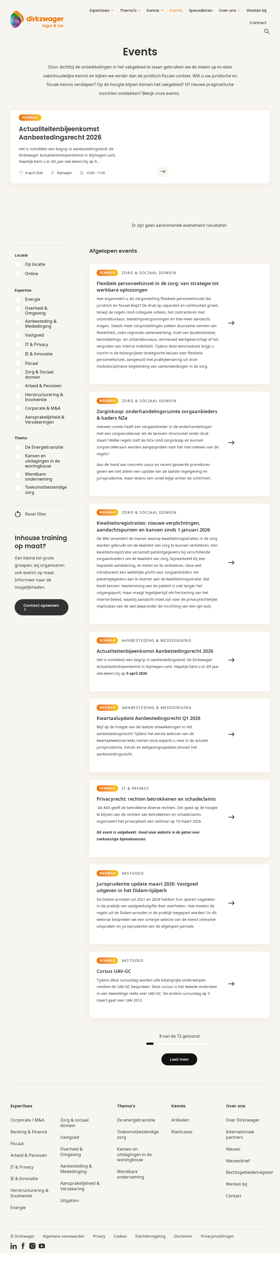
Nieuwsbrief (238, 1189)
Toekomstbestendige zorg (46, 490)
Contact (258, 22)
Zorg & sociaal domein (74, 1151)
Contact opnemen (41, 607)
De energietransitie (136, 1149)
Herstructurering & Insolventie (44, 397)
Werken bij (256, 10)
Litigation (69, 1229)
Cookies (120, 1264)
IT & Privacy (36, 344)
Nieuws (233, 1178)
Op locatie (35, 264)
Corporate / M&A (27, 1149)
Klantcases (181, 1160)
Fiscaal (31, 363)
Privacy (99, 1264)
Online (31, 273)
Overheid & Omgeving (36, 311)
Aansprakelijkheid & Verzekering (80, 1214)
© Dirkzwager (22, 1264)
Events (176, 10)
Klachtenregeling (150, 1264)
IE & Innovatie (38, 354)
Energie (32, 299)
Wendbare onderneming (38, 477)
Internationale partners (240, 1163)
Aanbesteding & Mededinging (41, 324)
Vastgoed (34, 335)
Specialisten (201, 10)
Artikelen (180, 1149)
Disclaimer (183, 1264)
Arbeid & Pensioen (43, 386)
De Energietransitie (44, 447)
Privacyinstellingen (217, 1264)
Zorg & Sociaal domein (39, 374)
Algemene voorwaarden (64, 1264)
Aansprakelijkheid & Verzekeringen (45, 420)
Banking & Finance (28, 1160)
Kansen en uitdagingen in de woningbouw (42, 461)
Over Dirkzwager (243, 1149)
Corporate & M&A (42, 408)
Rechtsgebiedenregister (249, 1201)
